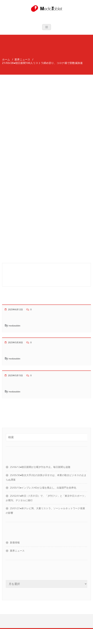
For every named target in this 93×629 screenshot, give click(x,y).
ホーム (6, 59)
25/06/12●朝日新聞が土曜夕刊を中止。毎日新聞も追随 (40, 467)
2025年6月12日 (15, 309)
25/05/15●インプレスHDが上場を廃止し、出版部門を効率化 (43, 487)
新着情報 (15, 542)
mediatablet (14, 325)
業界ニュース (22, 59)
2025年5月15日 (15, 375)
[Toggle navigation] (46, 27)
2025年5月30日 (15, 342)
